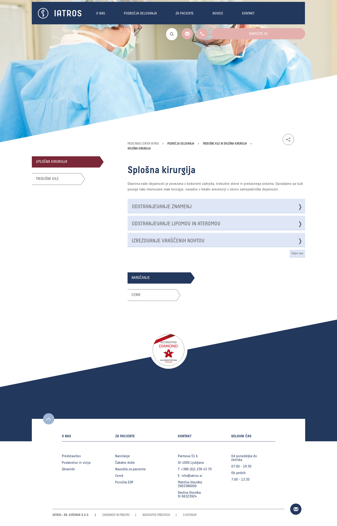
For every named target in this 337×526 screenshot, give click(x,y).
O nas (100, 13)
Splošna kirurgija (51, 162)
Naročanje (122, 456)
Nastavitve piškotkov (156, 515)
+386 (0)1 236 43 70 (196, 469)
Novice (217, 13)
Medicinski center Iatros (143, 143)
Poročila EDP (124, 482)
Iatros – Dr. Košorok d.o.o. (70, 515)
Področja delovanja (140, 13)
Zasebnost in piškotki (116, 515)
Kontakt (248, 13)
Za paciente (185, 13)
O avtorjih (190, 515)
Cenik (119, 476)
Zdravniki (68, 469)
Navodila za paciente (130, 469)
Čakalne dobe (125, 462)
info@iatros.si (192, 476)
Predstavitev (71, 456)
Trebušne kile (47, 179)
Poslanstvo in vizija (76, 462)
